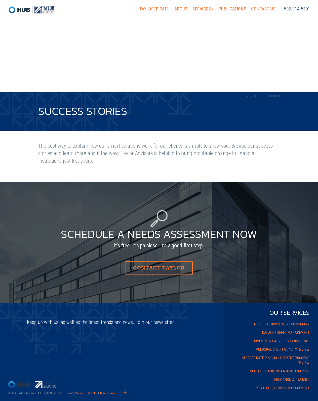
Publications (232, 8)
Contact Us (263, 8)
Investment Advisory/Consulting (281, 341)
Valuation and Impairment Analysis (279, 371)
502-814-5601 (297, 8)
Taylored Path (154, 8)
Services (201, 8)
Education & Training (291, 380)
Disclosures (107, 393)
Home (245, 96)
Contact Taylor (159, 268)
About (181, 8)
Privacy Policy (74, 393)
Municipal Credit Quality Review (282, 350)
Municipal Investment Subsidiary (281, 324)
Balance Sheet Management (285, 333)
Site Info (91, 393)
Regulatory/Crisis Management (282, 388)
